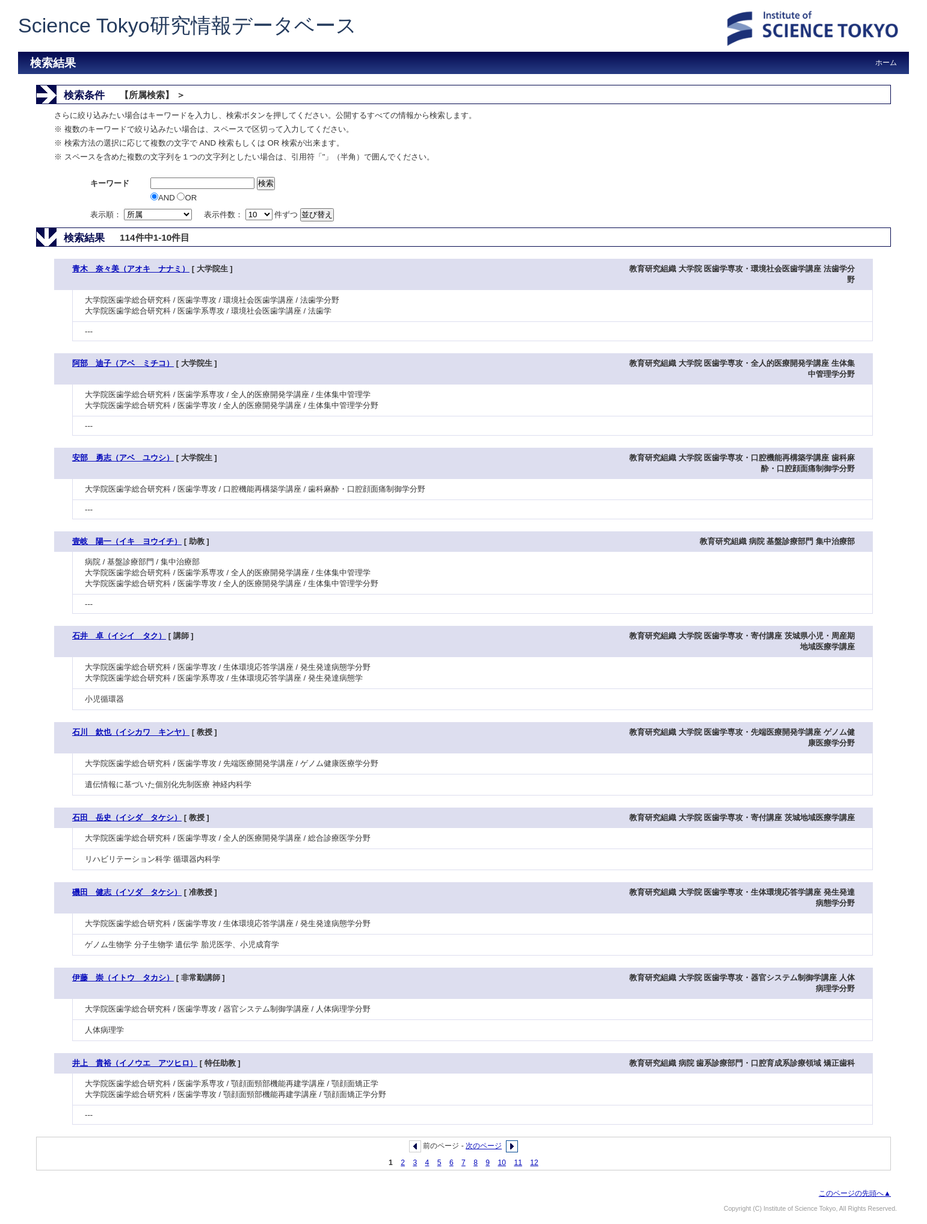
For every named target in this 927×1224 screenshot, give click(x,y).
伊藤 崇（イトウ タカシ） (123, 977)
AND (163, 197)
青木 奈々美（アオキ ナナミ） (130, 268)
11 (518, 1162)
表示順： (142, 214)
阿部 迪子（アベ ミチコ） (123, 363)
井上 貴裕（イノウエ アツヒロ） (134, 1063)
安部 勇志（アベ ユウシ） (123, 457)
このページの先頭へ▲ (855, 1193)
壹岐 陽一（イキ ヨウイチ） (127, 541)
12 (534, 1162)
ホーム (886, 62)
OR (187, 197)
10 (502, 1162)
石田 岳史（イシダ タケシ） (127, 817)
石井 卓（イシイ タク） (119, 635)
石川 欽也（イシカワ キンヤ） (130, 732)
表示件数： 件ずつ (252, 214)
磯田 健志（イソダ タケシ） (127, 892)
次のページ (484, 1146)
